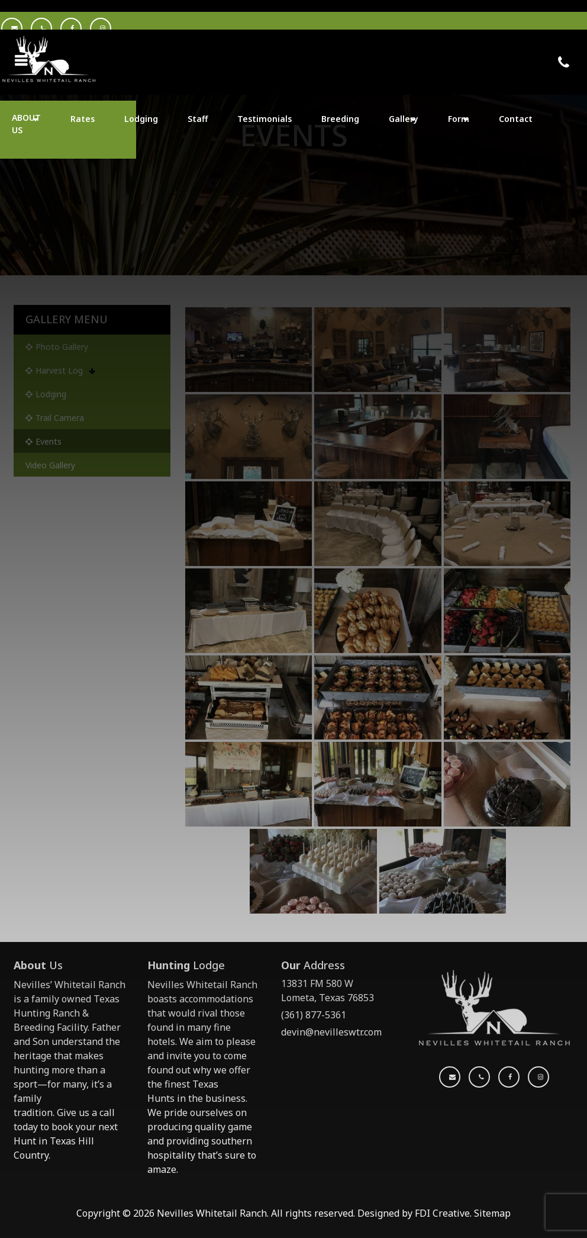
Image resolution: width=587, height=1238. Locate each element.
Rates (82, 118)
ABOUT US (26, 124)
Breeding (340, 118)
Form (458, 118)
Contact (516, 118)
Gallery (403, 118)
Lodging (141, 118)
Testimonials (264, 118)
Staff (198, 118)
